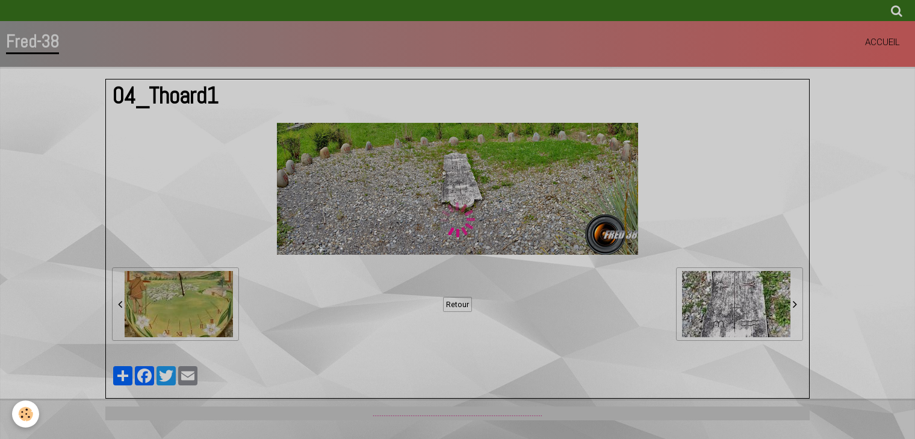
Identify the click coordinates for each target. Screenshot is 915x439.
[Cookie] (25, 414)
